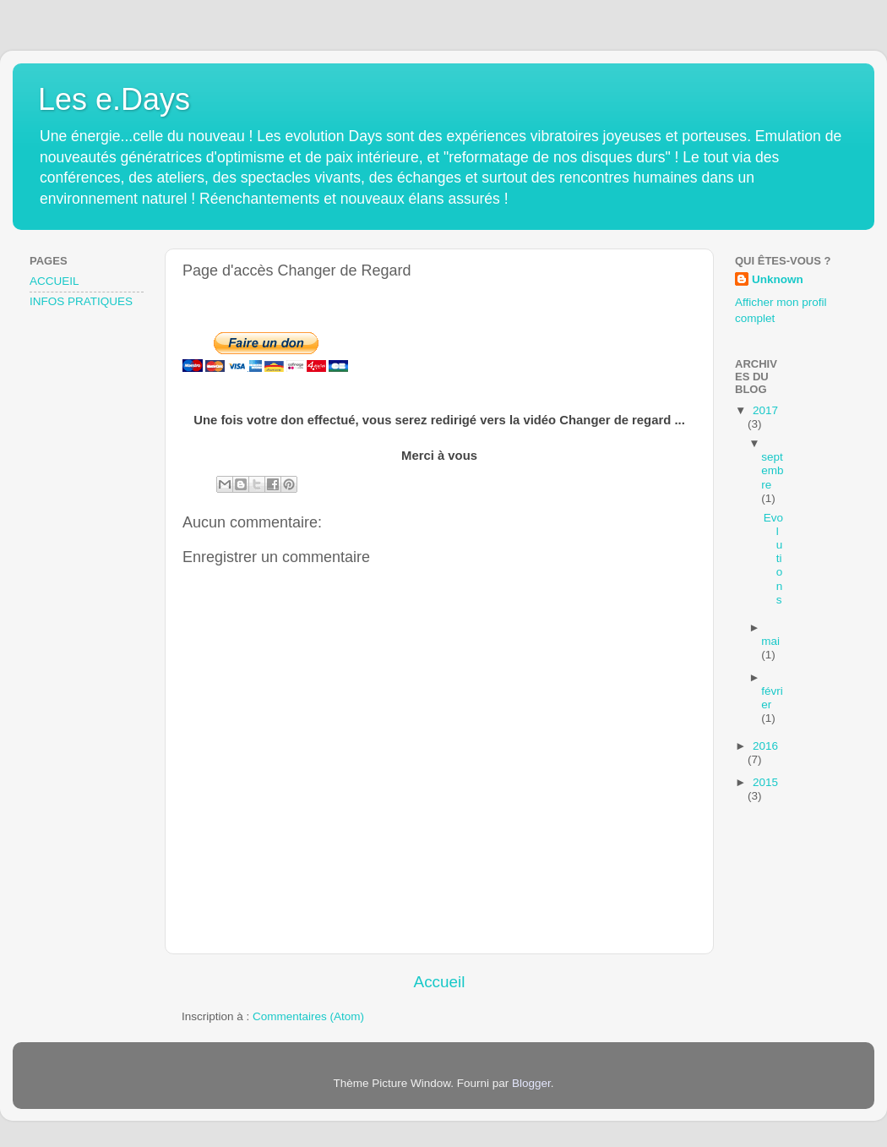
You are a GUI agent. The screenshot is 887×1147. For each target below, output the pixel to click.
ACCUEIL (54, 281)
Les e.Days (114, 99)
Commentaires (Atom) (308, 1016)
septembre (772, 470)
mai (770, 641)
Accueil (439, 982)
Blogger (531, 1083)
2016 (765, 746)
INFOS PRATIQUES (81, 301)
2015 (765, 782)
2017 (765, 410)
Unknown (777, 279)
